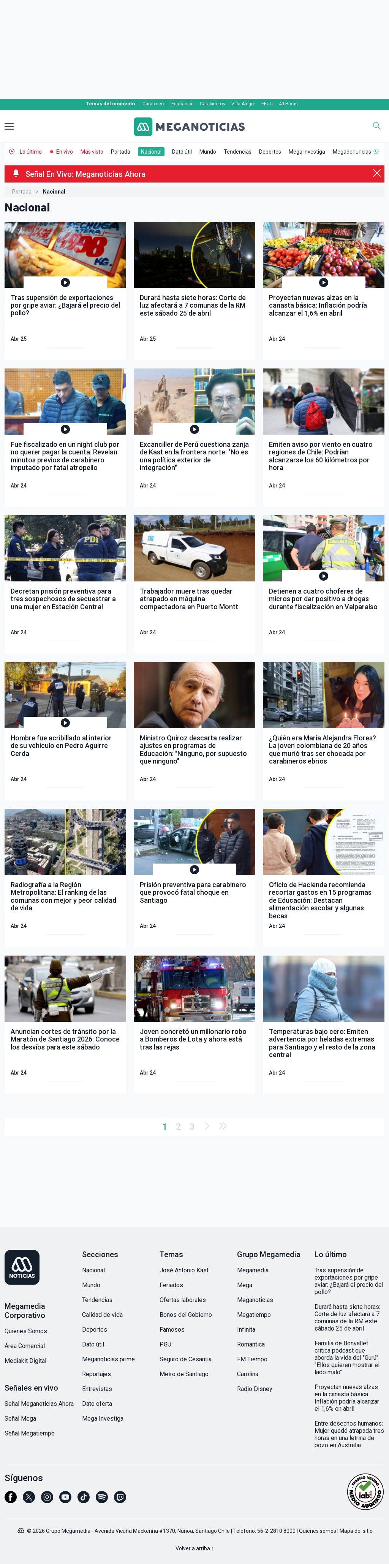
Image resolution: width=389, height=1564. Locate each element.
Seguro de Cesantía (186, 1359)
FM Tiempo (252, 1359)
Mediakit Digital (25, 1360)
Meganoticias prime (108, 1359)
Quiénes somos (317, 1531)
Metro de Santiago (184, 1374)
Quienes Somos (26, 1331)
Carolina (247, 1374)
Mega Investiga (307, 152)
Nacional (151, 152)
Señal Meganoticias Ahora (39, 1403)
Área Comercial (25, 1346)
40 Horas (288, 103)
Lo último (31, 152)
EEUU (267, 103)
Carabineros (212, 103)
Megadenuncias (352, 152)
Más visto (92, 152)
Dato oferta (97, 1403)
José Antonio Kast (184, 1270)
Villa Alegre (243, 103)
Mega (244, 1285)
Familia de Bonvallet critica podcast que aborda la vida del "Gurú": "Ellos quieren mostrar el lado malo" (347, 1358)
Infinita (246, 1329)
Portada (120, 152)
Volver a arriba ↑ (195, 1548)
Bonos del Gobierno (186, 1314)
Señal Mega (20, 1418)
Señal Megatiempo (30, 1433)
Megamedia (253, 1270)
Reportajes (96, 1374)
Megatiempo (254, 1314)
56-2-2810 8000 (276, 1531)
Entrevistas (97, 1389)
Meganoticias (255, 1300)
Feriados (171, 1285)
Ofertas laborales (183, 1300)
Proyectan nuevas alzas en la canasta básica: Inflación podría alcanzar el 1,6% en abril (347, 1397)
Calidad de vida (102, 1314)
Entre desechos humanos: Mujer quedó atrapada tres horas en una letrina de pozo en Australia (349, 1434)
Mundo (207, 152)
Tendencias (237, 152)
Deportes (270, 152)
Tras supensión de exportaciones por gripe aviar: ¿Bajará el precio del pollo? (349, 1281)
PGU (165, 1344)
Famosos (172, 1329)
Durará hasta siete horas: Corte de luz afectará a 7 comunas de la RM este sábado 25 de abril (347, 1317)
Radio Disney (254, 1389)
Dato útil (182, 152)
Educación (182, 103)
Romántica (251, 1344)
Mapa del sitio (356, 1531)
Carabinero (153, 103)
